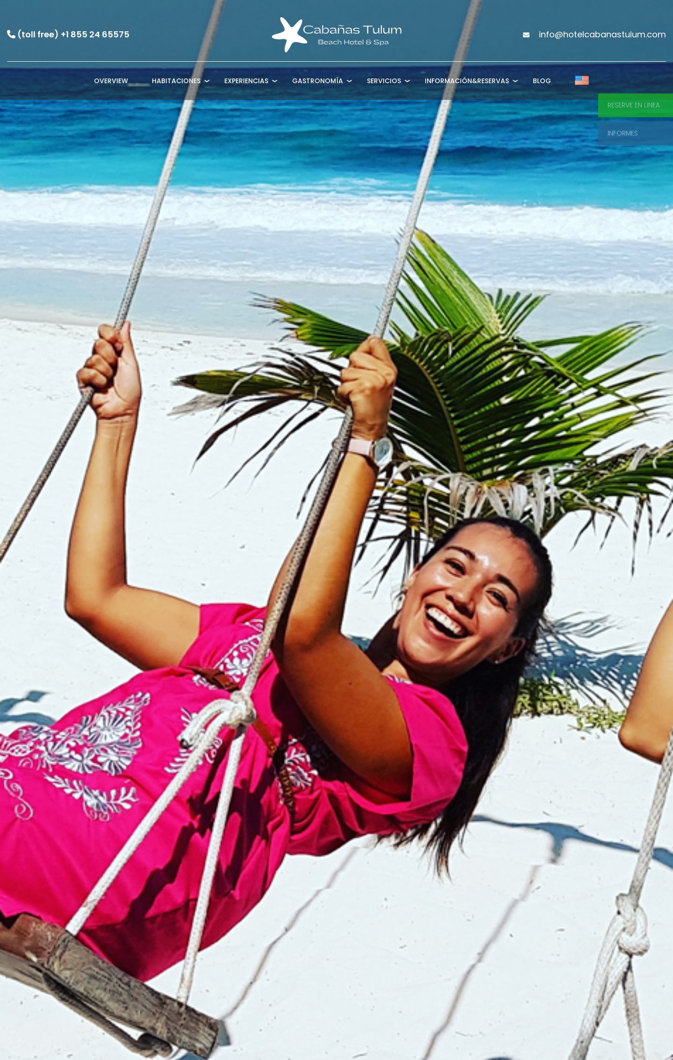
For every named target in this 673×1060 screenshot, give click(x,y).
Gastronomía (317, 80)
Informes (623, 133)
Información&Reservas (467, 80)
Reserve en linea (634, 105)
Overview (111, 80)
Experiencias (246, 80)
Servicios (384, 80)
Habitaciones (176, 80)
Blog (542, 80)
